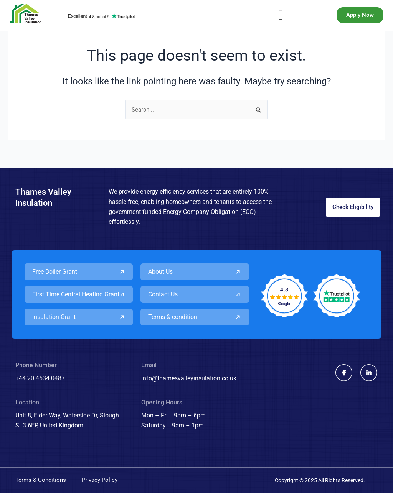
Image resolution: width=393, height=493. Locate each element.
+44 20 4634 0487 (40, 378)
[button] (281, 15)
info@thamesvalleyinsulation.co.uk (188, 378)
